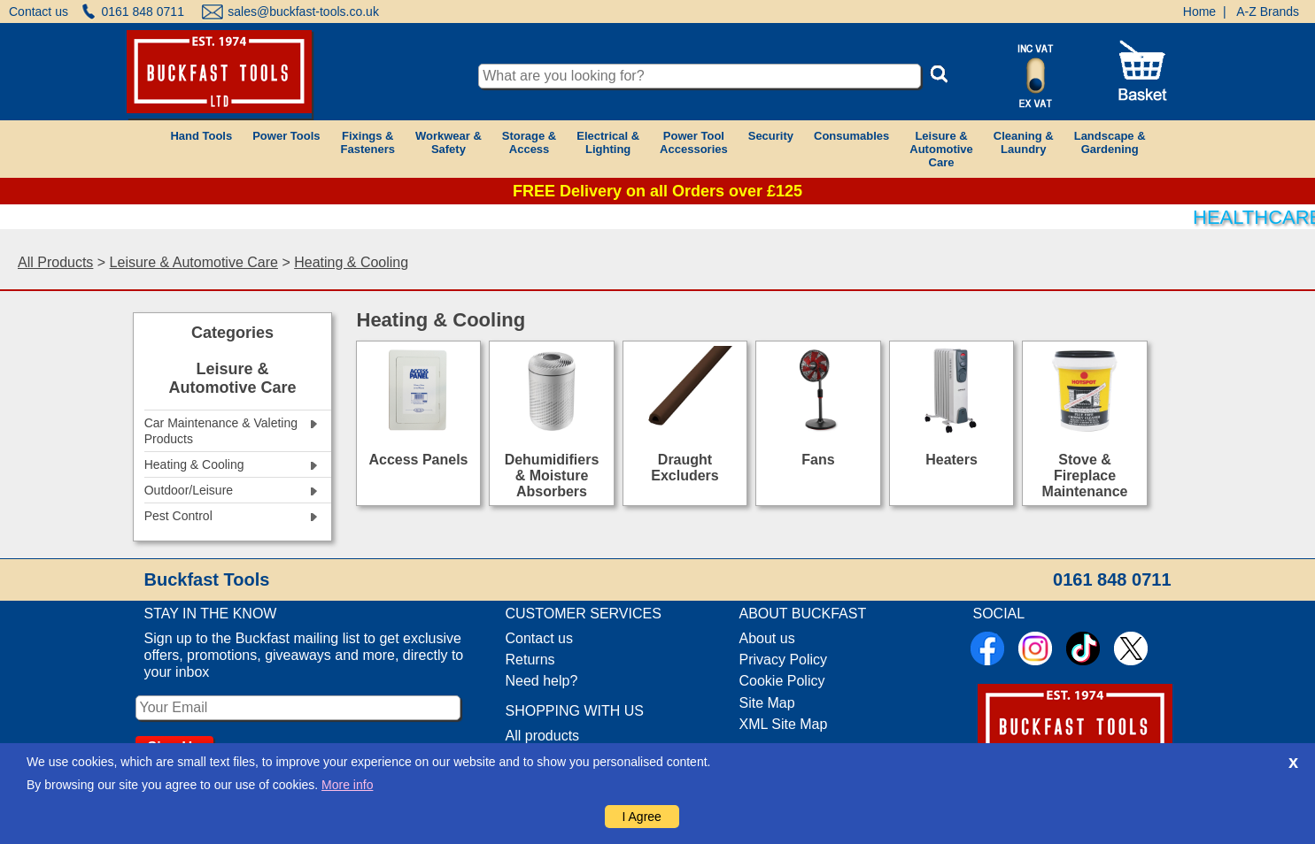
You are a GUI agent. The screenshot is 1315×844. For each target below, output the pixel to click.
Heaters (951, 459)
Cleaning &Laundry (1024, 142)
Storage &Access (529, 142)
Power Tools (286, 135)
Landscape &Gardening (1110, 142)
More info (347, 785)
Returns (530, 659)
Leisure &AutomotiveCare (941, 149)
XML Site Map (783, 724)
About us (767, 638)
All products (543, 735)
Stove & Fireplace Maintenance (1085, 475)
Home (1199, 11)
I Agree (642, 816)
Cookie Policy (782, 680)
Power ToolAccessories (694, 142)
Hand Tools (201, 135)
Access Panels (418, 459)
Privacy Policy (783, 659)
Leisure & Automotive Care (194, 262)
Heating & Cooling (351, 262)
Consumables (851, 135)
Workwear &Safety (448, 142)
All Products (55, 262)
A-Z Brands (1267, 11)
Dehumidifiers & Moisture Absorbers (552, 475)
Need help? (542, 680)
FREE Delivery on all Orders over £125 (657, 191)
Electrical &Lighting (607, 142)
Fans (817, 459)
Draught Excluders (684, 467)
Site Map (767, 702)
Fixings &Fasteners (368, 142)
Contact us (38, 11)
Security (770, 135)
